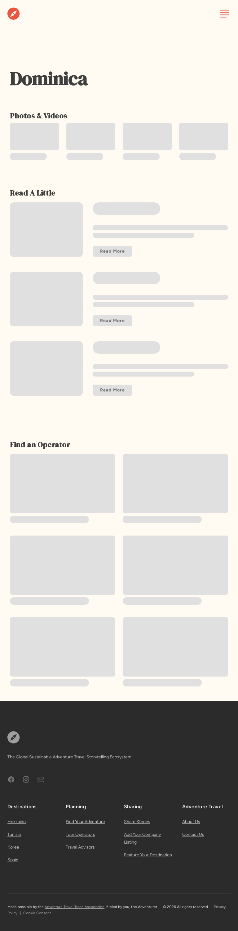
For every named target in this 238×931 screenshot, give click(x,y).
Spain (12, 860)
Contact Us (193, 834)
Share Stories (137, 821)
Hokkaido (16, 821)
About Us (191, 821)
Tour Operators (80, 834)
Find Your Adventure (85, 821)
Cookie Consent (37, 913)
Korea (13, 847)
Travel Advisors (80, 847)
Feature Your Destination (148, 855)
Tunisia (14, 834)
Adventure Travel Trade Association (74, 907)
